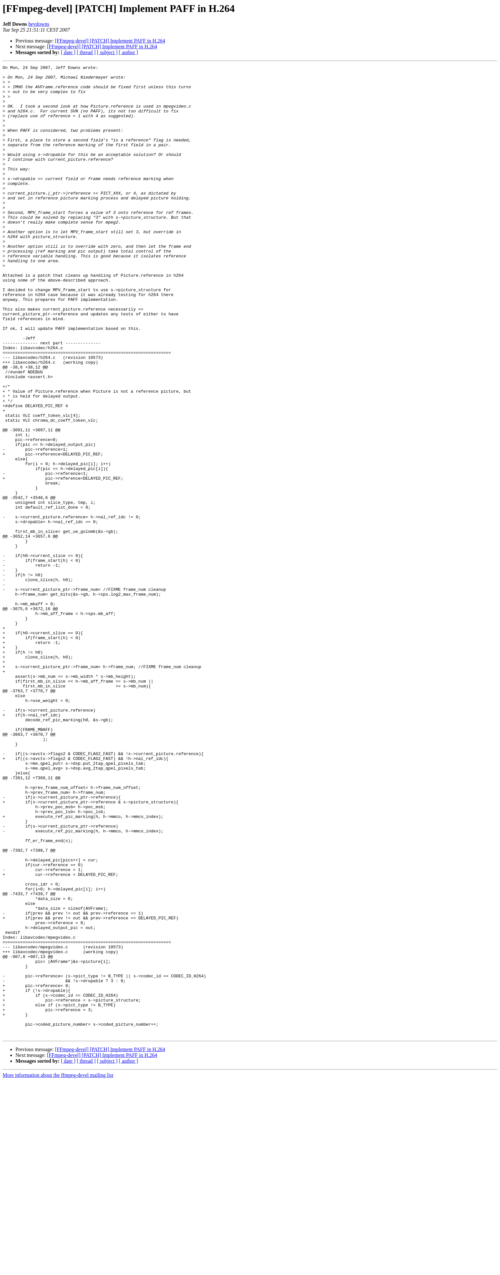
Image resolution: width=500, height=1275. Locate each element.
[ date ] (68, 52)
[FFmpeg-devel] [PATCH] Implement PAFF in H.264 (110, 40)
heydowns (38, 24)
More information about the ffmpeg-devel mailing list (58, 1269)
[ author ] (128, 52)
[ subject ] (107, 52)
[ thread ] (86, 52)
